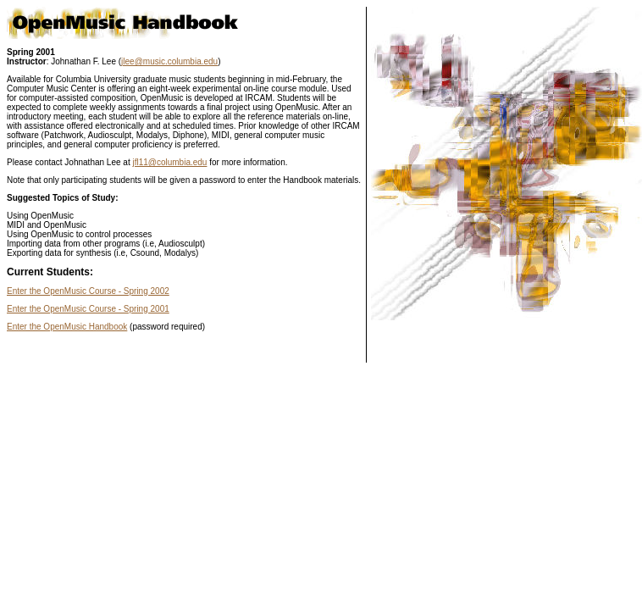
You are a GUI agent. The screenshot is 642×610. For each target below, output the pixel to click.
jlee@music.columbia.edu (169, 61)
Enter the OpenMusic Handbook (67, 326)
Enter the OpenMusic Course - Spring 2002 (88, 291)
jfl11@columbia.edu (169, 162)
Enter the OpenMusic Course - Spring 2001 (88, 308)
